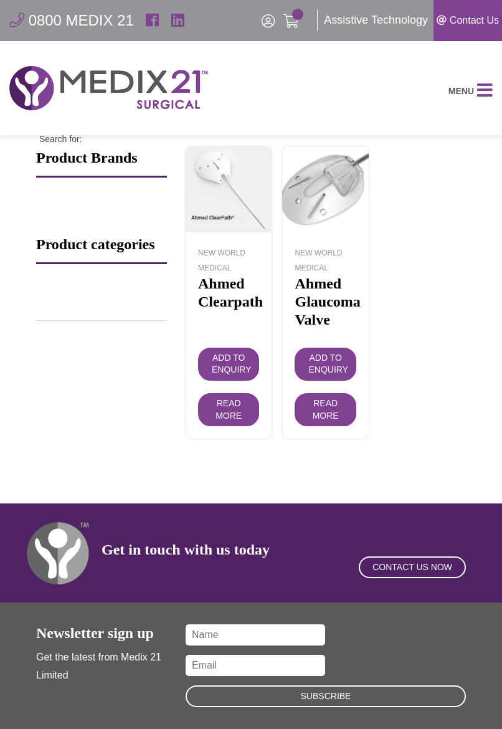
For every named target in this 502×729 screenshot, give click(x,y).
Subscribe (326, 696)
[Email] (255, 665)
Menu (470, 91)
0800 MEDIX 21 (71, 20)
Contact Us (468, 20)
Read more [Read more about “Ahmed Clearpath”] (228, 409)
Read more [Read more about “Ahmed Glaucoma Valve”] (326, 409)
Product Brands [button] (87, 158)
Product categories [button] (95, 245)
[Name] (255, 635)
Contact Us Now (412, 567)
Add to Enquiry (232, 364)
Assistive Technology (376, 20)
